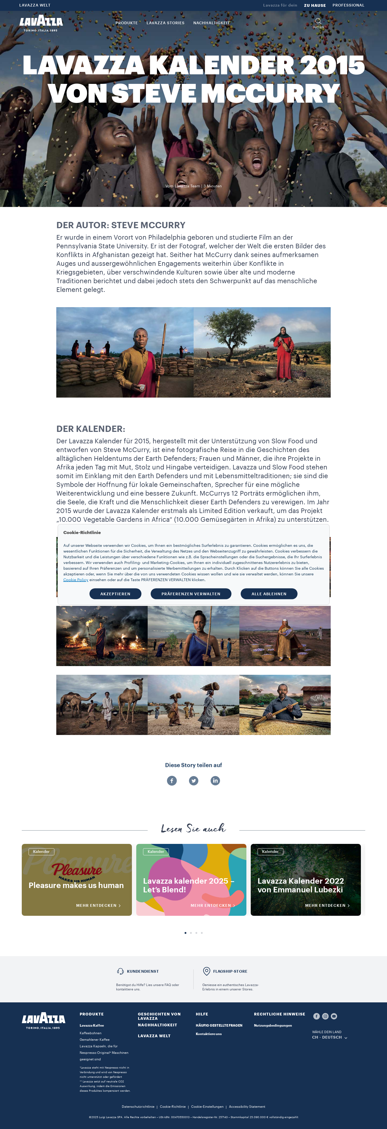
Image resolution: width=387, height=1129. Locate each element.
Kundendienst (143, 971)
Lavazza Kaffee (92, 1025)
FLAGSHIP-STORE (230, 971)
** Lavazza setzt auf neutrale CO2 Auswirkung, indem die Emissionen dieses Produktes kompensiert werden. (105, 1086)
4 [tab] (202, 933)
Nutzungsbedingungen (273, 1025)
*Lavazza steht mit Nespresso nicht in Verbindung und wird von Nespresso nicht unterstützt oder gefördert (104, 1072)
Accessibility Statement (247, 1106)
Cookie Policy (75, 580)
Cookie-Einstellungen (207, 1106)
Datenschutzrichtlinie (138, 1106)
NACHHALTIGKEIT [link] (211, 23)
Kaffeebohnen (90, 1033)
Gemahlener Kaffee (95, 1039)
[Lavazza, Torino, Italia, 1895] (41, 23)
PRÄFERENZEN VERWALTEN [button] (191, 594)
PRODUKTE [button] (127, 23)
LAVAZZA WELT (35, 5)
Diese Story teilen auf (193, 765)
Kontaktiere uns (209, 1034)
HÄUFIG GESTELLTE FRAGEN (219, 1025)
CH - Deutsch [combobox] (327, 1037)
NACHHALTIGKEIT (157, 1025)
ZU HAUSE (315, 5)
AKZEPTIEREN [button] (115, 594)
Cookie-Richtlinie (173, 1106)
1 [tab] (185, 933)
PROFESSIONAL (349, 5)
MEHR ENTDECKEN (100, 905)
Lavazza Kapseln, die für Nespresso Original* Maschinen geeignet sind (104, 1053)
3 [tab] (196, 933)
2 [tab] (191, 933)
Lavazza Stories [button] (166, 23)
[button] (318, 23)
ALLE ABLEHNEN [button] (269, 594)
